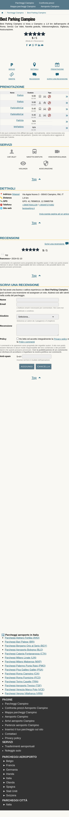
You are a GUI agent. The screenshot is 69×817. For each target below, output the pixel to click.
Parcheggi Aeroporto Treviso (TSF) (23, 687)
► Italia (7, 779)
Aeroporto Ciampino (50, 6)
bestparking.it (28, 208)
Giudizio (4, 316)
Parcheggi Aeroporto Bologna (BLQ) (24, 651)
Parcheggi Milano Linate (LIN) (20, 659)
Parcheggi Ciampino (24, 3)
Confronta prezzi (46, 3)
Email (3, 304)
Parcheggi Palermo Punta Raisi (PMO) (25, 667)
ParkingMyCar (17, 108)
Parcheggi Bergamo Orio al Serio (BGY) (26, 647)
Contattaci (11, 735)
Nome (3, 300)
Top (34, 179)
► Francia (9, 766)
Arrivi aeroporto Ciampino (19, 722)
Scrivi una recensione (57, 244)
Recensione (6, 326)
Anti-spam (5, 358)
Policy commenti (27, 343)
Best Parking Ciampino (36, 13)
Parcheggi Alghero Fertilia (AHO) (22, 639)
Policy (3, 340)
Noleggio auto (13, 752)
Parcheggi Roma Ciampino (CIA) (22, 675)
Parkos (20, 95)
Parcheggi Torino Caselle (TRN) (21, 683)
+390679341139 (29, 205)
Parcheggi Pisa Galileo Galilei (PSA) (24, 671)
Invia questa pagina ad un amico (54, 214)
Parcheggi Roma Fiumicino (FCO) (23, 679)
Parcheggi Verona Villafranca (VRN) (24, 695)
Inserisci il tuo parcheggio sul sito (24, 730)
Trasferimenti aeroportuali (19, 747)
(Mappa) (16, 194)
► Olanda (8, 783)
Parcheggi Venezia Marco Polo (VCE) (24, 691)
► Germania (10, 771)
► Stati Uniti (10, 792)
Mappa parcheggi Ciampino (23, 6)
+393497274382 (46, 205)
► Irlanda (8, 775)
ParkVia (20, 120)
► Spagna (9, 788)
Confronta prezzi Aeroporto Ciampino (26, 709)
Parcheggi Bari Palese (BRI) (19, 643)
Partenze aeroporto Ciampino (22, 726)
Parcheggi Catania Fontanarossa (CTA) (25, 655)
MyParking (18, 126)
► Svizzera (9, 796)
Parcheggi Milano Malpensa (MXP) (23, 663)
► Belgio (8, 762)
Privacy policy (60, 340)
